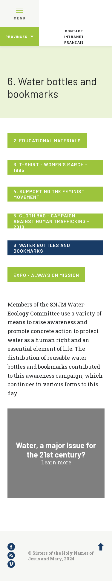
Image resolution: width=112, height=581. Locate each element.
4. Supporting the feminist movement (49, 194)
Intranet (74, 36)
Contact (74, 31)
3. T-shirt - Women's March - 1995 (50, 167)
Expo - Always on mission (46, 275)
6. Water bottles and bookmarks (41, 248)
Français (74, 42)
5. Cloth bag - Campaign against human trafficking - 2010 (51, 221)
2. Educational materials (47, 140)
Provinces (16, 36)
